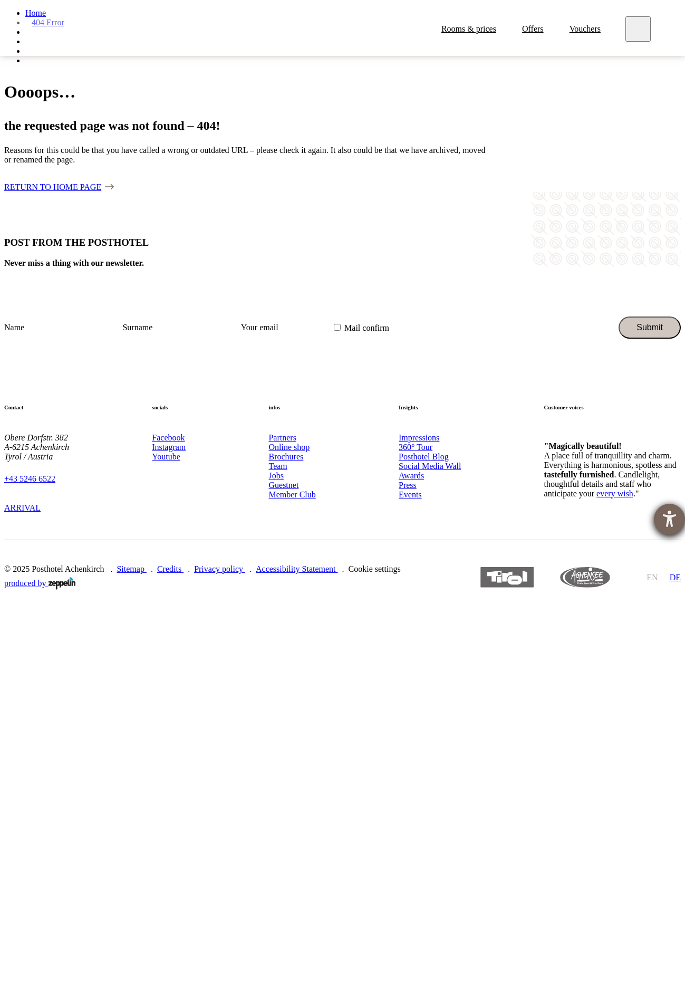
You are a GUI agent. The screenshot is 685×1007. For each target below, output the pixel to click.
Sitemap (131, 568)
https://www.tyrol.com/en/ (507, 577)
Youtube (166, 456)
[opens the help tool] (669, 519)
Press (408, 485)
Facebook (168, 437)
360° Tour (415, 447)
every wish (614, 493)
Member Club (291, 494)
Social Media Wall (430, 466)
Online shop (289, 447)
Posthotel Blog (424, 456)
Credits (170, 568)
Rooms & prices (469, 30)
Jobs (275, 475)
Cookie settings (375, 568)
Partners (282, 437)
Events (410, 494)
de (675, 577)
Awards (411, 475)
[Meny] (639, 31)
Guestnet (283, 485)
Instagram (169, 447)
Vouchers (586, 30)
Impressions (419, 437)
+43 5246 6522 (29, 478)
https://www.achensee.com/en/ (585, 577)
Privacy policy (219, 568)
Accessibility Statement (297, 568)
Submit (649, 327)
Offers (534, 30)
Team (277, 466)
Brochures (285, 456)
